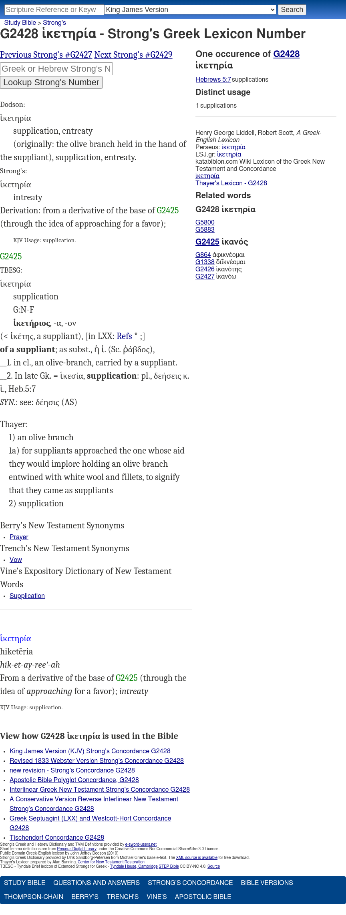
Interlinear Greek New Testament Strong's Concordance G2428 (100, 790)
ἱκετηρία (233, 147)
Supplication (27, 596)
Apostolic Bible (203, 897)
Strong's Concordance (190, 883)
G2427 (205, 276)
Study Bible (20, 23)
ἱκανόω (215, 276)
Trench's (123, 897)
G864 (203, 255)
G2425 (168, 210)
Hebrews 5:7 (213, 79)
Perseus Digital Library (77, 849)
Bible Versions (267, 883)
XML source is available (196, 858)
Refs (124, 336)
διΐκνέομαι (220, 262)
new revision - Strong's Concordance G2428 (72, 770)
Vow (16, 560)
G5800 (205, 222)
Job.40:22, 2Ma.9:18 (124, 336)
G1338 (205, 262)
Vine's (157, 897)
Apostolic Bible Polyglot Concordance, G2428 (74, 780)
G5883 (205, 230)
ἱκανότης (218, 269)
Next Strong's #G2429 (133, 55)
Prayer (19, 537)
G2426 (205, 269)
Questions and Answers (96, 883)
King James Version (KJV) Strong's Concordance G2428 (90, 751)
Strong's (54, 23)
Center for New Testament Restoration (111, 862)
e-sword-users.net (141, 845)
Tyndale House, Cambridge (134, 867)
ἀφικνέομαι (220, 255)
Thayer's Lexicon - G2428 (231, 183)
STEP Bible (169, 867)
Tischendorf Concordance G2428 (57, 838)
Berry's (85, 897)
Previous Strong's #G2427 (46, 55)
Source (213, 867)
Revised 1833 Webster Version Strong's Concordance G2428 (97, 761)
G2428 (287, 54)
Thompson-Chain (33, 897)
